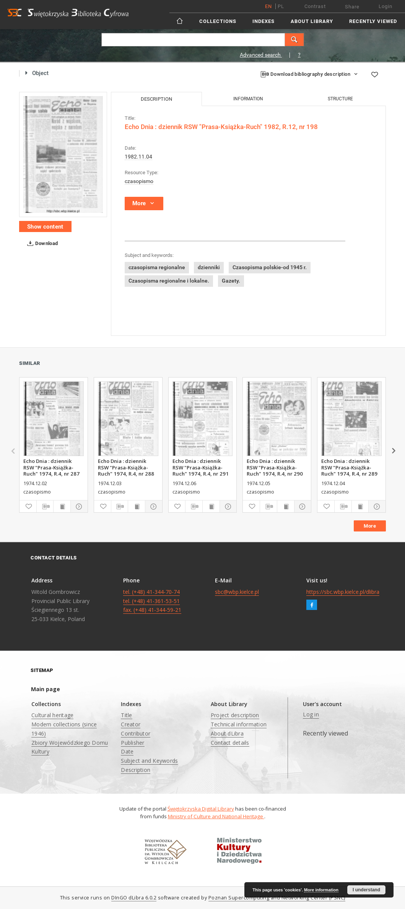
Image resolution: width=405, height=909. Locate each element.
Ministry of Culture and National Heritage (216, 816)
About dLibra (227, 733)
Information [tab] (248, 98)
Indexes (263, 21)
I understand (366, 890)
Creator (130, 724)
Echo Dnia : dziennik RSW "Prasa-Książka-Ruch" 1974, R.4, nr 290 (275, 467)
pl (281, 6)
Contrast (315, 6)
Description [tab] (156, 99)
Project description (235, 715)
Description (135, 769)
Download (41, 243)
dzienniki (209, 267)
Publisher (132, 742)
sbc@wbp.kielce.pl (237, 591)
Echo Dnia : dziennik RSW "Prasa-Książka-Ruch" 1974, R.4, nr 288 (126, 467)
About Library (312, 21)
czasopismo (139, 181)
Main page (45, 689)
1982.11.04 (138, 157)
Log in (311, 714)
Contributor (135, 733)
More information (321, 890)
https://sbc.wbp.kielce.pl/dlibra (342, 591)
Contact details (230, 742)
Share (352, 7)
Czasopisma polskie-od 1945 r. (270, 267)
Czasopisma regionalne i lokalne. (168, 281)
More (370, 526)
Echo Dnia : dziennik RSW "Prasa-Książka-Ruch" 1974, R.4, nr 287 (51, 467)
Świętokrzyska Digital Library (201, 808)
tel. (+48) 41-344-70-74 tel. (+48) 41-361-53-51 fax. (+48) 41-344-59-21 (152, 601)
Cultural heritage (52, 715)
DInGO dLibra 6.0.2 (133, 897)
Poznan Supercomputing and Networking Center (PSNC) (276, 897)
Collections (217, 21)
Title (126, 715)
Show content (45, 226)
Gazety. (231, 281)
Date (127, 751)
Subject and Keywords (149, 760)
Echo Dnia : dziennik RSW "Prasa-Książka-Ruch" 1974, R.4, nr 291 (200, 467)
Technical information (239, 724)
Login (385, 6)
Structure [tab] (340, 98)
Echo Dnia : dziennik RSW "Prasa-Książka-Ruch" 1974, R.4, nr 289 (349, 467)
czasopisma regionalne (156, 267)
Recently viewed (373, 21)
